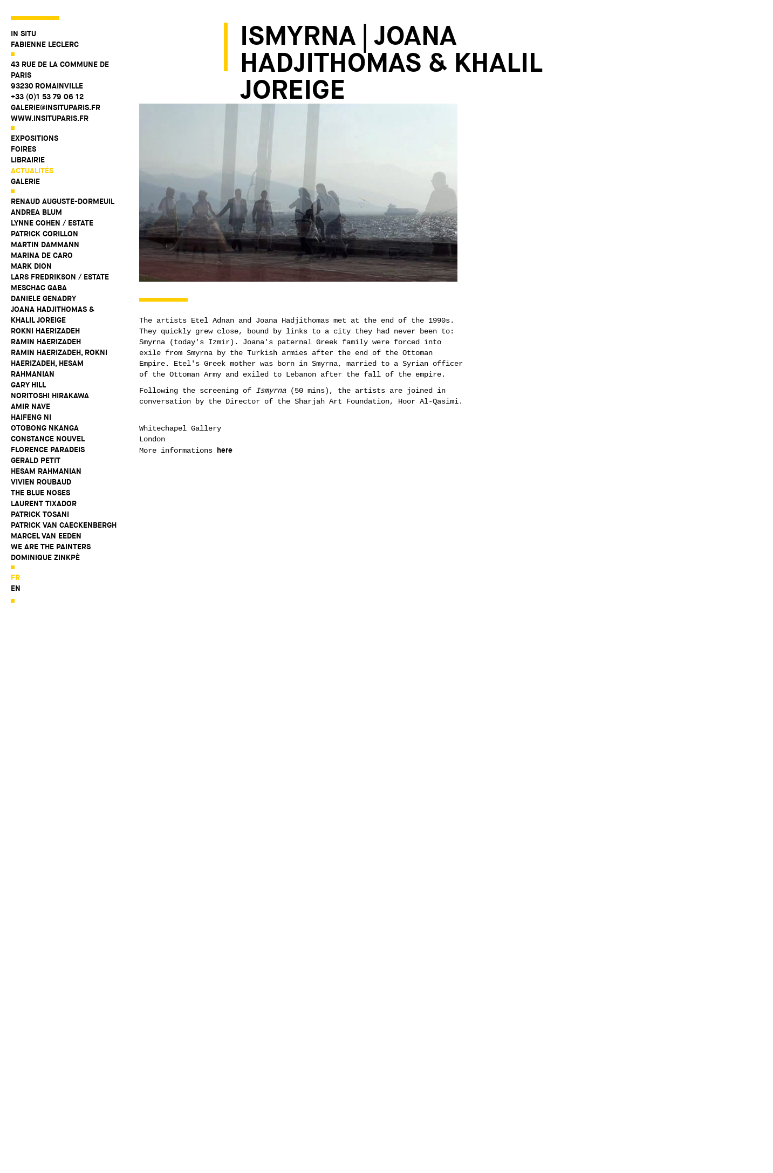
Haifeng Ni (31, 417)
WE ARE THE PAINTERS (51, 546)
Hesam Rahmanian (46, 471)
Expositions (34, 138)
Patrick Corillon (44, 233)
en (15, 588)
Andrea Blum (36, 212)
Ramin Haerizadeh (46, 341)
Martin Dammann (45, 244)
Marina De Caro (42, 255)
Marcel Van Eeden (46, 536)
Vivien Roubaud (41, 482)
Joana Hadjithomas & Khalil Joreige (52, 314)
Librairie (28, 160)
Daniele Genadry (43, 298)
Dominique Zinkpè (45, 557)
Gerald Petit (35, 460)
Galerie (25, 181)
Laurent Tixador (44, 503)
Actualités (32, 170)
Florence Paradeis (48, 449)
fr (15, 577)
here (224, 450)
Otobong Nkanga (45, 428)
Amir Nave (30, 406)
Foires (23, 149)
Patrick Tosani (40, 514)
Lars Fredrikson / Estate (60, 277)
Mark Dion (31, 266)
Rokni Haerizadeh (45, 331)
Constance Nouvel (48, 439)
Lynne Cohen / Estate (52, 223)
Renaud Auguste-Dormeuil (62, 201)
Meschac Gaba (39, 287)
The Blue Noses (40, 492)
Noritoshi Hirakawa (50, 395)
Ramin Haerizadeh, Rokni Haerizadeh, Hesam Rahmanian (59, 363)
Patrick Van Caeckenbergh (64, 525)
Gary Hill (28, 385)
